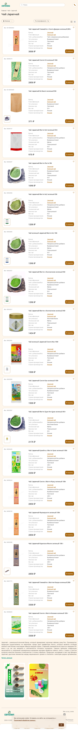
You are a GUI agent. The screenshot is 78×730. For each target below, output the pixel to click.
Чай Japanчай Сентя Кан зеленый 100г (43, 381)
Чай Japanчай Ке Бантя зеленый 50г (42, 91)
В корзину (69, 51)
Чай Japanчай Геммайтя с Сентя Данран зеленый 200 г (49, 29)
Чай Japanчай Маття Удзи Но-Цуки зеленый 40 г (47, 412)
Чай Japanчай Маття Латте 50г (40, 163)
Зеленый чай (51, 35)
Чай (9, 10)
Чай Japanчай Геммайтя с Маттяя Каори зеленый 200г (49, 582)
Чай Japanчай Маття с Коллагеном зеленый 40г (46, 311)
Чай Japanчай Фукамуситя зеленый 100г (44, 512)
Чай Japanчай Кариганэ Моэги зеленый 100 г (45, 543)
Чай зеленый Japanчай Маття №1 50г (42, 233)
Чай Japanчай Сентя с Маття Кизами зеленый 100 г (48, 613)
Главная (4, 10)
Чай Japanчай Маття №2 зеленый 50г (42, 194)
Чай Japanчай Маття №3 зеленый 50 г (43, 130)
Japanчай (50, 32)
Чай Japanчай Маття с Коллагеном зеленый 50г (46, 272)
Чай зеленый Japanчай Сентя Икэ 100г (43, 342)
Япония (49, 48)
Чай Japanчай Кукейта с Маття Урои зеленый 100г (47, 450)
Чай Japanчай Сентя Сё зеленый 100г (43, 60)
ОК (61, 725)
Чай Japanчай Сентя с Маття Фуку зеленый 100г (47, 481)
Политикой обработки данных (25, 720)
